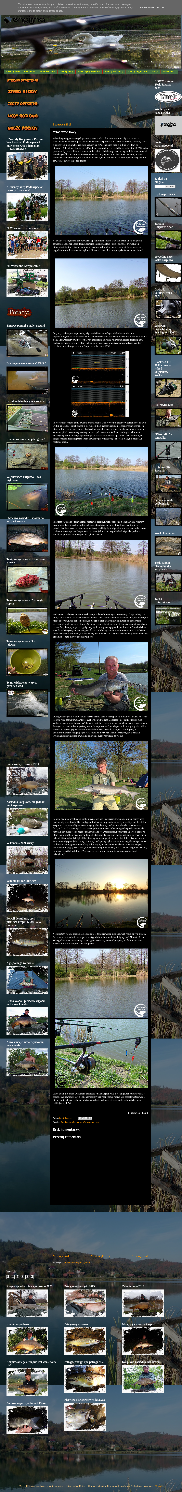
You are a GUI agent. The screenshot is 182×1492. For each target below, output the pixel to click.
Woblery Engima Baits (138, 72)
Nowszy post (61, 1256)
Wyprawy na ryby (91, 1122)
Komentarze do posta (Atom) (77, 1263)
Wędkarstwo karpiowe (71, 1122)
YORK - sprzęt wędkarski (89, 72)
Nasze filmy (167, 72)
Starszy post (140, 1256)
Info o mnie (29, 72)
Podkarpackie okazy (114, 72)
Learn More (147, 7)
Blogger (158, 1486)
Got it (160, 7)
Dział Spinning (66, 72)
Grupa (155, 72)
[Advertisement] (100, 98)
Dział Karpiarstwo (47, 72)
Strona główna (13, 72)
